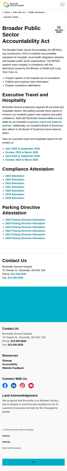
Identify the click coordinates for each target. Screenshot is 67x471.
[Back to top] (33, 462)
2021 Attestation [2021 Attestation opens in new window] (14, 187)
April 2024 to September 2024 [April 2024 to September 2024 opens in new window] (22, 156)
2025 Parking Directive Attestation (25, 219)
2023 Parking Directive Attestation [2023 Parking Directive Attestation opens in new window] (25, 227)
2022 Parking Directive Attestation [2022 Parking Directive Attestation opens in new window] (25, 231)
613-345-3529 (15, 277)
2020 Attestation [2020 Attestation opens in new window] (14, 190)
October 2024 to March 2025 (21, 152)
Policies (6, 436)
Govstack (16, 448)
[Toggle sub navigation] (59, 29)
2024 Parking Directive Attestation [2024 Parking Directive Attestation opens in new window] (25, 223)
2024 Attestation (14, 179)
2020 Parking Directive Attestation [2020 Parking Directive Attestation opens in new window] (25, 238)
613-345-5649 (18, 274)
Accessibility (9, 364)
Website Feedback (13, 368)
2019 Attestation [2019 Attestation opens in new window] (14, 194)
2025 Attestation (14, 176)
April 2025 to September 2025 (22, 148)
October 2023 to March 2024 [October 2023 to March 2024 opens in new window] (21, 159)
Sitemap (7, 360)
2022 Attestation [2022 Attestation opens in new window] (14, 183)
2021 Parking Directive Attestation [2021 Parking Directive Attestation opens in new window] (25, 234)
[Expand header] (62, 4)
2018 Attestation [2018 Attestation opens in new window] (14, 198)
